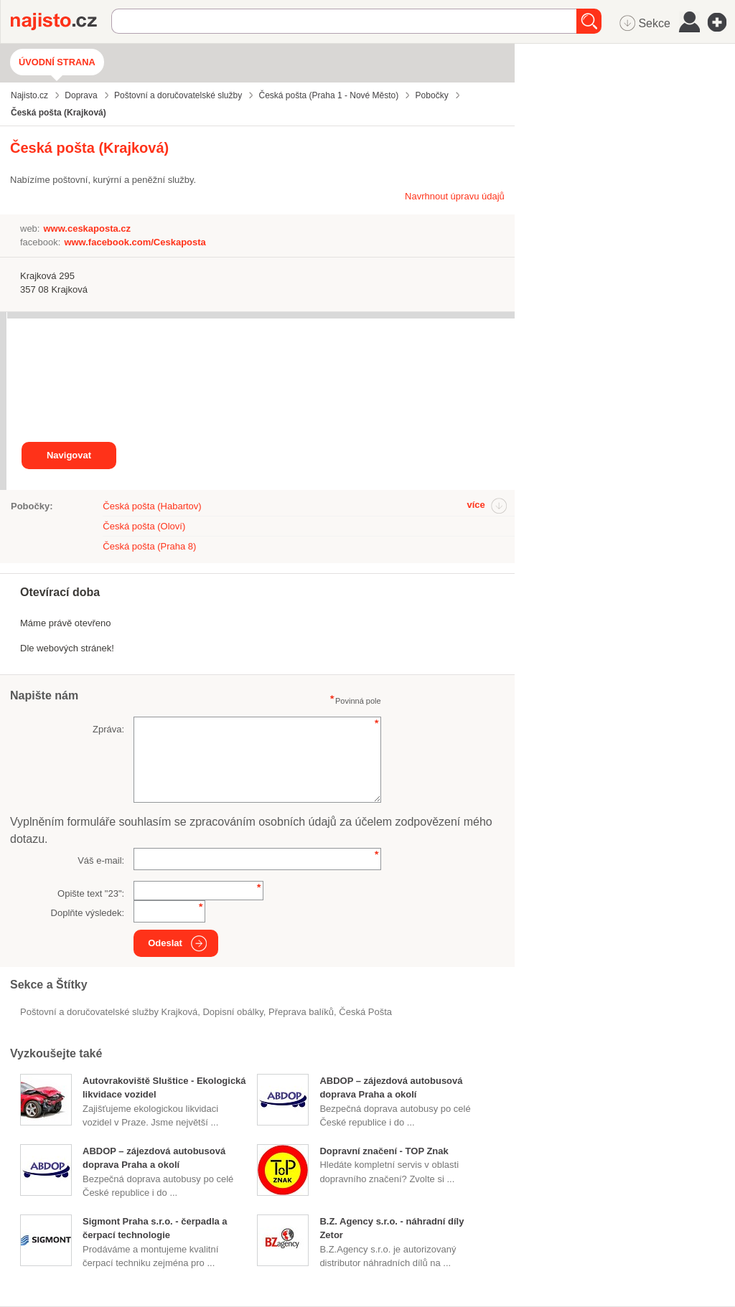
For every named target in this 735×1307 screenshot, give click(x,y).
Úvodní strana (57, 62)
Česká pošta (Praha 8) (149, 546)
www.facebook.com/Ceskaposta (134, 242)
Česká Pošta (365, 1011)
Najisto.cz (61, 21)
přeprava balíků (301, 1011)
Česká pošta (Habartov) (152, 506)
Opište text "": (90, 893)
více (475, 504)
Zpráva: (108, 729)
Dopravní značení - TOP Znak (383, 1151)
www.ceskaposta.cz (87, 228)
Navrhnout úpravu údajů (455, 196)
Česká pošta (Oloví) (144, 526)
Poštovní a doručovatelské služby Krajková (108, 1011)
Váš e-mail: (101, 860)
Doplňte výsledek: (88, 912)
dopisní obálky (232, 1011)
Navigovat (69, 455)
